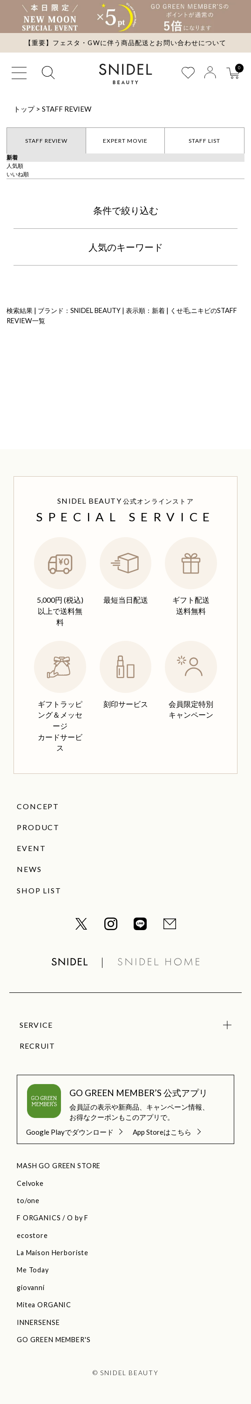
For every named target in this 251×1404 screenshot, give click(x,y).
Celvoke (30, 1183)
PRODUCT (38, 827)
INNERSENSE (38, 1322)
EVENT (31, 848)
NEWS (29, 869)
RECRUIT (37, 1045)
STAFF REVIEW (66, 109)
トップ (24, 109)
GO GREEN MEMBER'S (54, 1340)
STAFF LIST (204, 140)
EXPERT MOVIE (125, 140)
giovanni (31, 1287)
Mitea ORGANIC (44, 1305)
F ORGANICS (39, 1218)
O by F (77, 1218)
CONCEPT (38, 806)
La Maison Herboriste (52, 1253)
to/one (28, 1200)
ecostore (32, 1235)
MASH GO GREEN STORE (59, 1166)
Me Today (33, 1270)
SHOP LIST (39, 890)
